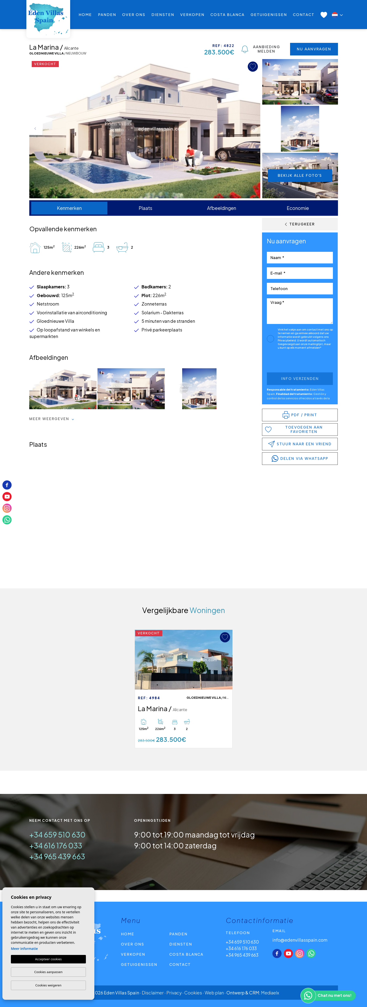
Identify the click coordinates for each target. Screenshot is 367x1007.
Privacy (174, 992)
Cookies (193, 992)
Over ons (133, 14)
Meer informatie (24, 948)
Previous (34, 128)
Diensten (162, 14)
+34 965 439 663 (57, 856)
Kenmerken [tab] (69, 208)
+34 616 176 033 (55, 845)
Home (85, 14)
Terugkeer (300, 224)
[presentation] (292, 362)
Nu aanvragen (314, 49)
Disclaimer (153, 992)
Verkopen (192, 14)
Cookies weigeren (48, 985)
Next (255, 128)
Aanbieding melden (260, 49)
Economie (298, 208)
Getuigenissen (269, 14)
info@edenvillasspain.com (299, 940)
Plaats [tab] (145, 208)
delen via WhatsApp (300, 458)
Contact (304, 14)
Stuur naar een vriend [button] (300, 444)
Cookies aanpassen (48, 972)
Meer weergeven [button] (51, 419)
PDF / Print (300, 415)
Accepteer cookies (48, 959)
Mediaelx (270, 992)
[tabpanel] (183, 689)
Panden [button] (107, 14)
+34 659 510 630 (57, 834)
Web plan (214, 992)
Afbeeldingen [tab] (221, 208)
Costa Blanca (227, 14)
